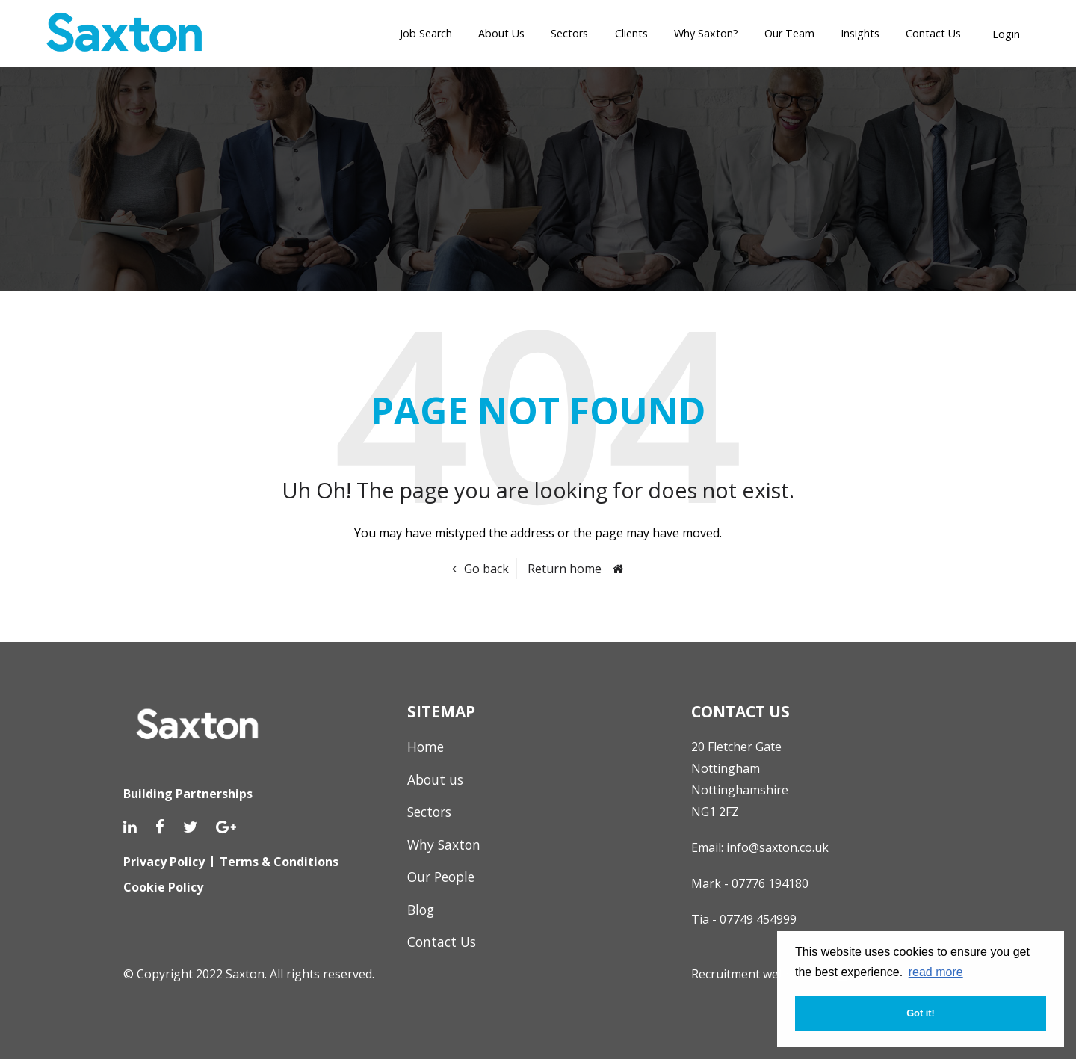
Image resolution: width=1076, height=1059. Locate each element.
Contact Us (933, 33)
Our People (440, 877)
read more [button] (936, 972)
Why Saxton (443, 844)
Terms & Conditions (279, 861)
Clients (631, 33)
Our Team (789, 33)
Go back (486, 569)
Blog (420, 909)
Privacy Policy (164, 861)
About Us (501, 33)
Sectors (569, 33)
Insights (860, 33)
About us (435, 779)
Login (1006, 34)
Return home (565, 569)
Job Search (426, 33)
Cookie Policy (163, 887)
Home (425, 747)
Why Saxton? (706, 33)
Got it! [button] (920, 1013)
